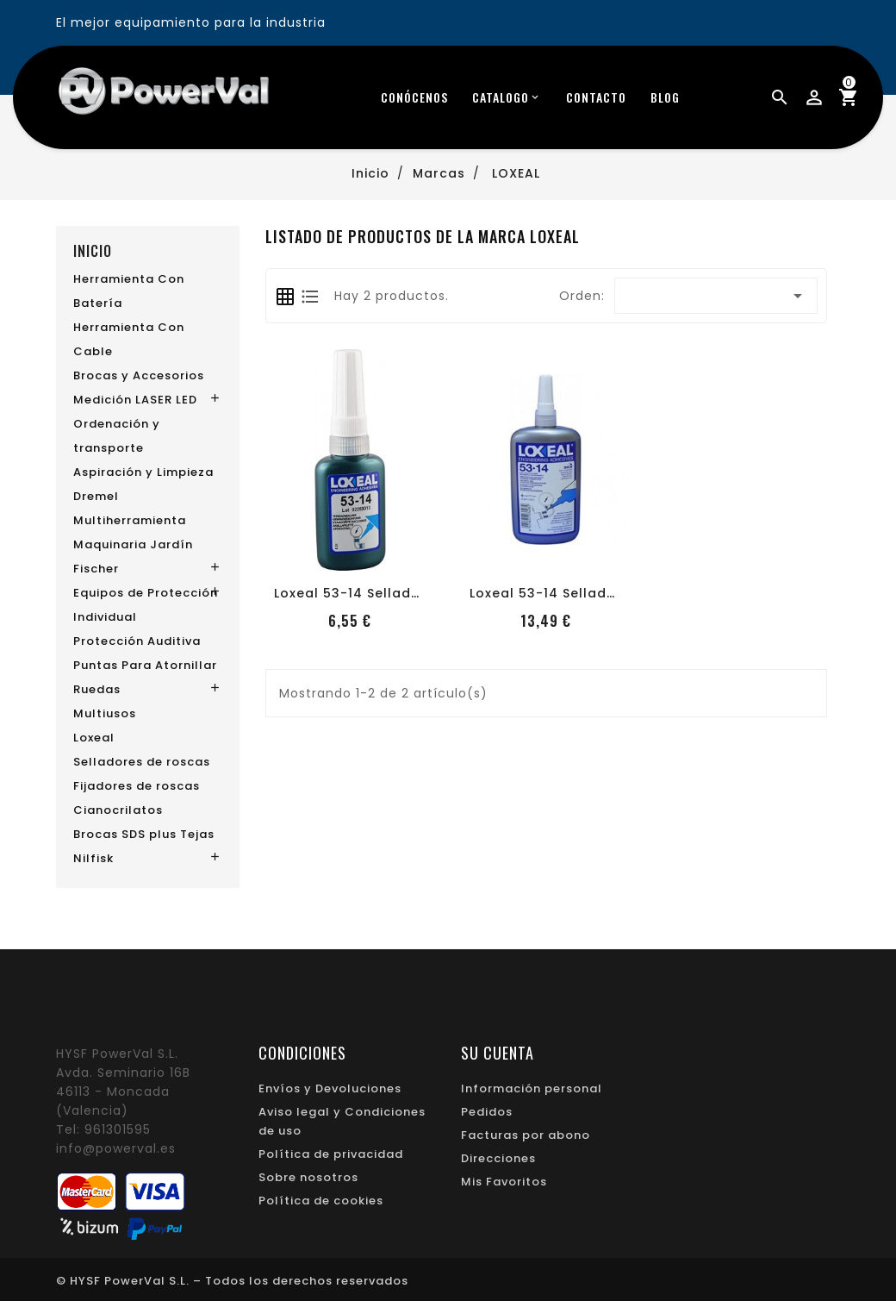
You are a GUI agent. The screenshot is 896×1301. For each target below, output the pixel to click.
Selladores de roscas (141, 762)
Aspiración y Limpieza (143, 472)
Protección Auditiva (137, 641)
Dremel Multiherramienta (129, 508)
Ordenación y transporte (116, 436)
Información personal (531, 1088)
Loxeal (94, 737)
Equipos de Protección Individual (145, 605)
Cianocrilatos (118, 810)
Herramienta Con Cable (128, 339)
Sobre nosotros (308, 1177)
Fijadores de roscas (136, 786)
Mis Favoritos (504, 1181)
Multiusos (104, 713)
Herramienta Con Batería (128, 291)
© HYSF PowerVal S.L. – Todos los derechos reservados (232, 1281)
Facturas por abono (525, 1135)
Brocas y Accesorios (138, 375)
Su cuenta (497, 1052)
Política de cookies (320, 1200)
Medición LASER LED (135, 399)
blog (665, 97)
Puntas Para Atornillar (145, 665)
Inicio (92, 251)
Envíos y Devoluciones (329, 1088)
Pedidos (487, 1112)
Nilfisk (93, 858)
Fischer (96, 568)
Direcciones (498, 1158)
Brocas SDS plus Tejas (144, 834)
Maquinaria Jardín (133, 544)
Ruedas (97, 689)
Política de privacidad (330, 1154)
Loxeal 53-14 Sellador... (355, 593)
